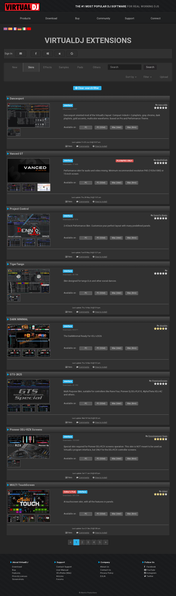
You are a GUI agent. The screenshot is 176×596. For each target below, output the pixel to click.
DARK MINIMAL (19, 319)
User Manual (62, 570)
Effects (47, 67)
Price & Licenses (19, 576)
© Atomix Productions (88, 593)
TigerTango (17, 264)
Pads (80, 67)
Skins (31, 67)
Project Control (19, 208)
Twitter (148, 576)
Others (97, 67)
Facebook (150, 566)
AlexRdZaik (161, 160)
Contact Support (64, 566)
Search (150, 67)
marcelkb (162, 105)
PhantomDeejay (159, 380)
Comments (84, 146)
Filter (148, 77)
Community (103, 18)
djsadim (163, 325)
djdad (164, 491)
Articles (60, 576)
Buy (77, 18)
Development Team (157, 436)
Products (25, 18)
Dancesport (17, 98)
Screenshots (18, 579)
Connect (156, 18)
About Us (104, 566)
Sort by (131, 77)
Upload (164, 77)
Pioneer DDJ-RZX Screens (26, 429)
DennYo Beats (160, 215)
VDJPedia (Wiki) (63, 573)
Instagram (150, 573)
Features (16, 573)
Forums (60, 579)
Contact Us (105, 570)
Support (129, 18)
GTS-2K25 (16, 374)
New (14, 67)
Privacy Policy (106, 573)
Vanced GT (16, 153)
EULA (103, 576)
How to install (101, 146)
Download (51, 18)
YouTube (149, 570)
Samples (64, 67)
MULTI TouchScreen (22, 485)
